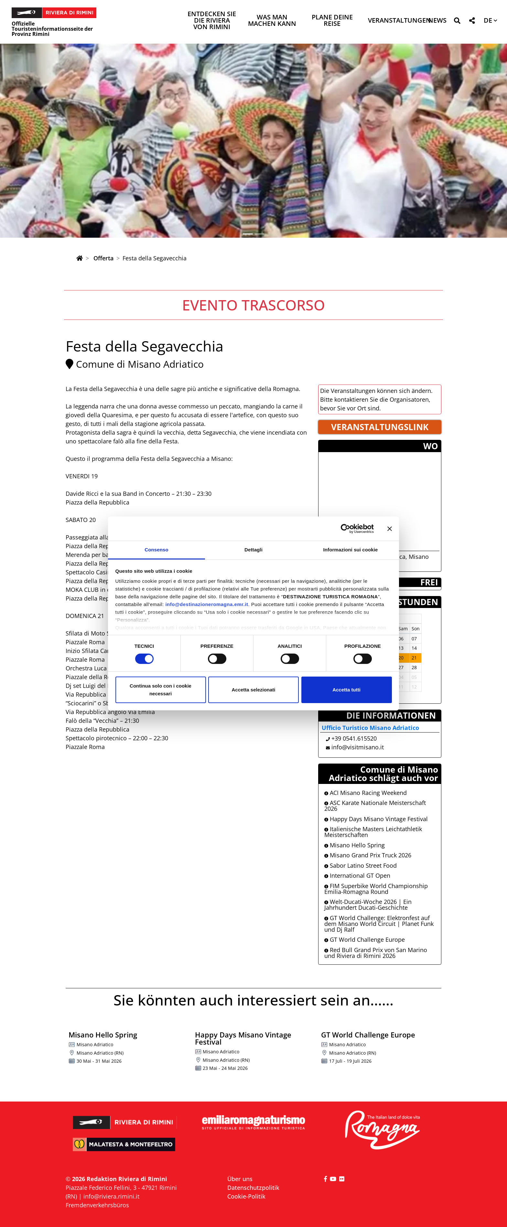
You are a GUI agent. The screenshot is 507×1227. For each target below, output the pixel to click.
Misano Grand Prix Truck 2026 (367, 855)
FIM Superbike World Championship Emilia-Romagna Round (376, 889)
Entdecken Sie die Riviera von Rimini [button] (212, 21)
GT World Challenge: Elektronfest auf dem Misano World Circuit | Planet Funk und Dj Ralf (379, 923)
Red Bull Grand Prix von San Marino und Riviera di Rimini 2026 (375, 953)
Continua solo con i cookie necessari (160, 689)
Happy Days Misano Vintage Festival (376, 819)
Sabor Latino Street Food (360, 865)
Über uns (240, 1179)
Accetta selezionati (253, 689)
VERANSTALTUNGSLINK (379, 427)
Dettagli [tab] (253, 549)
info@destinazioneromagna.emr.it (206, 604)
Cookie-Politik (246, 1196)
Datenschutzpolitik (253, 1187)
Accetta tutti (346, 689)
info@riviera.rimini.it (111, 1196)
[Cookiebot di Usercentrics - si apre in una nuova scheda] (345, 528)
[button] (457, 21)
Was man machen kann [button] (272, 21)
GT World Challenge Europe (364, 939)
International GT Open (357, 875)
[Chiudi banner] (389, 528)
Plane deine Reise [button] (332, 21)
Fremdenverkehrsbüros (97, 1205)
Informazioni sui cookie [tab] (350, 549)
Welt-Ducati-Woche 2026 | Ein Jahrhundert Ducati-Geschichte (368, 904)
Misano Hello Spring (354, 845)
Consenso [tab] (156, 549)
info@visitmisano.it (357, 747)
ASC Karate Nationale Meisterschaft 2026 (375, 805)
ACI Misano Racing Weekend (365, 793)
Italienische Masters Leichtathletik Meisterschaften (373, 832)
